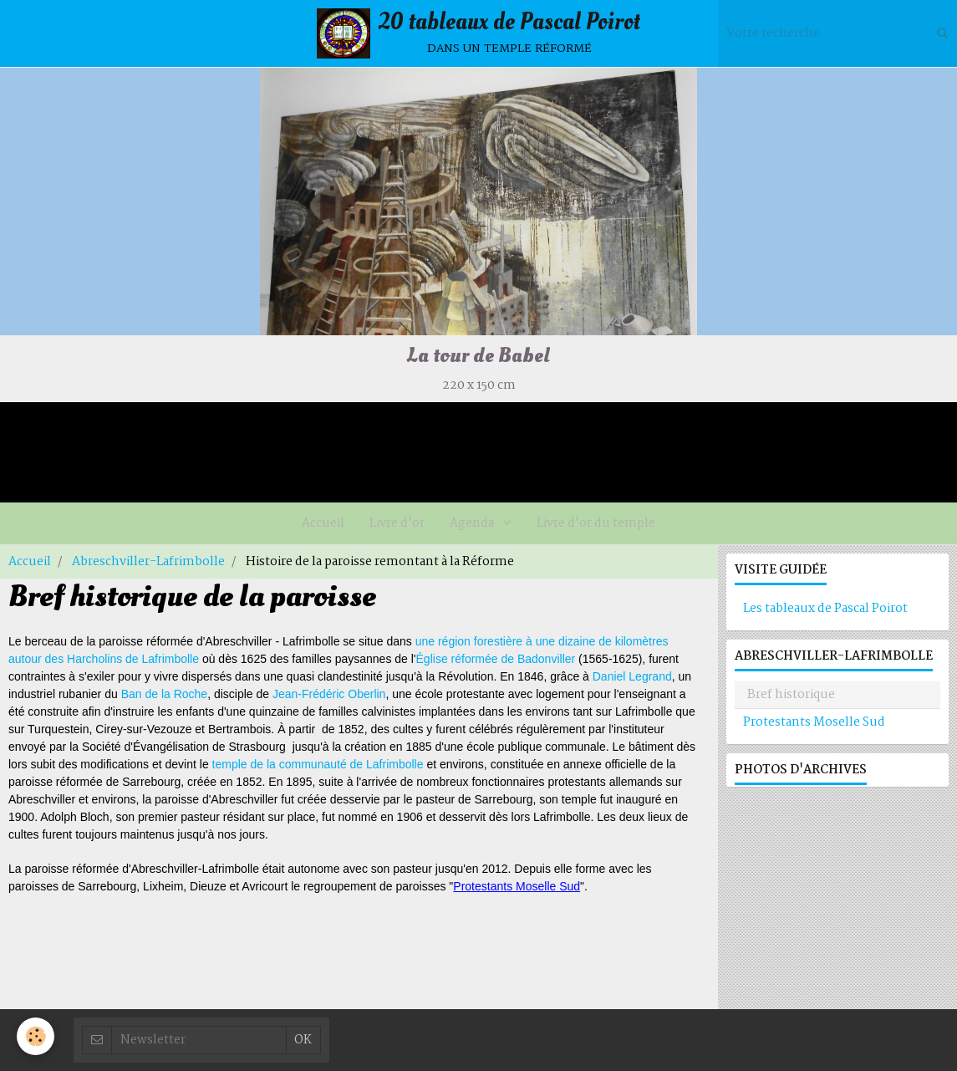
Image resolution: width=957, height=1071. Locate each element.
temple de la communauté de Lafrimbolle (318, 764)
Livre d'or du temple (596, 523)
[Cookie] (35, 1036)
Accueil (323, 523)
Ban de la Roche (164, 694)
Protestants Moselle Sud (516, 886)
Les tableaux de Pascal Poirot (825, 609)
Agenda (473, 523)
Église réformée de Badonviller (496, 659)
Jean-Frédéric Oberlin (328, 694)
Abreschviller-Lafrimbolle (148, 562)
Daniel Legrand (632, 676)
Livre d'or (397, 523)
